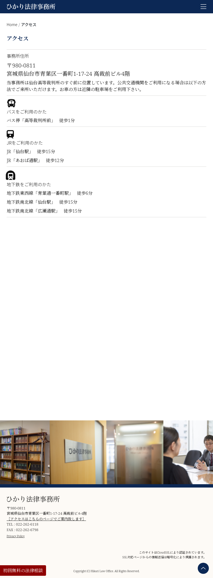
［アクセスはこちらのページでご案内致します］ (46, 518)
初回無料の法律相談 (23, 570)
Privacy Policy (16, 536)
